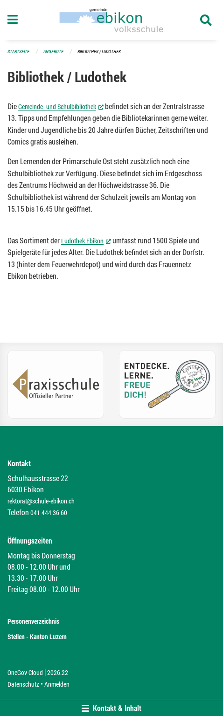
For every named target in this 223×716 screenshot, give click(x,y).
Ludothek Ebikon (86, 240)
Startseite (18, 51)
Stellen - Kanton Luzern (37, 636)
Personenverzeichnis (33, 621)
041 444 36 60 (48, 512)
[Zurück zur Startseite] (111, 20)
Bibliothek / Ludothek (99, 51)
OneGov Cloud (25, 672)
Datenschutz (23, 684)
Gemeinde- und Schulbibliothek (61, 106)
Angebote (53, 51)
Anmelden (57, 684)
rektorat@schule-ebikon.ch (41, 500)
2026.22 (57, 672)
